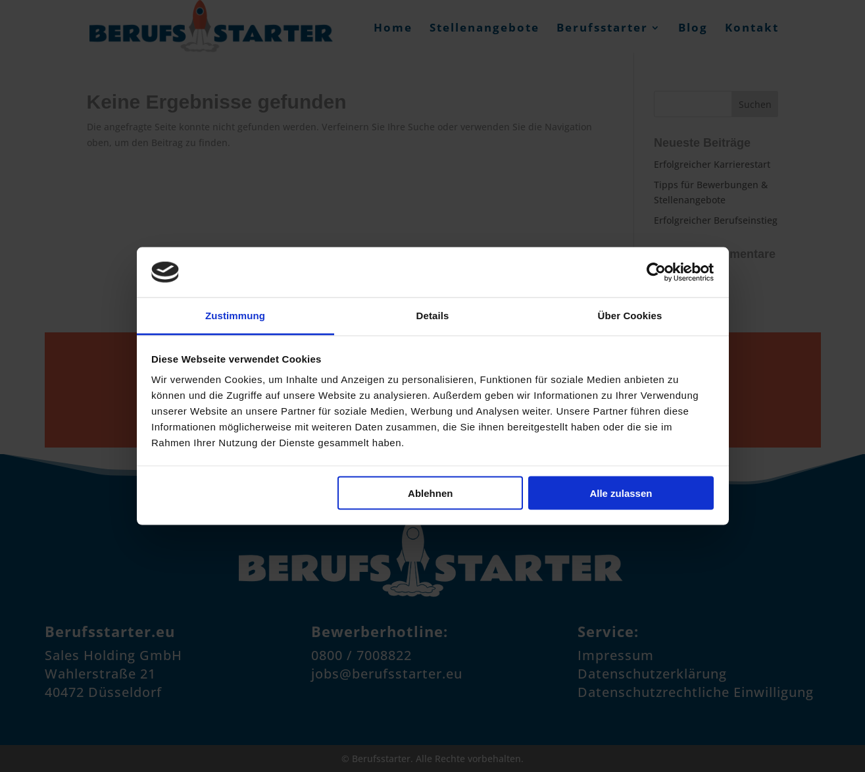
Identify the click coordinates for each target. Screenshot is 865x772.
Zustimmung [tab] (235, 315)
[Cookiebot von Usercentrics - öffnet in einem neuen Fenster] (656, 272)
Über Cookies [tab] (630, 315)
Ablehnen (430, 492)
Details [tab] (432, 315)
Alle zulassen (620, 492)
